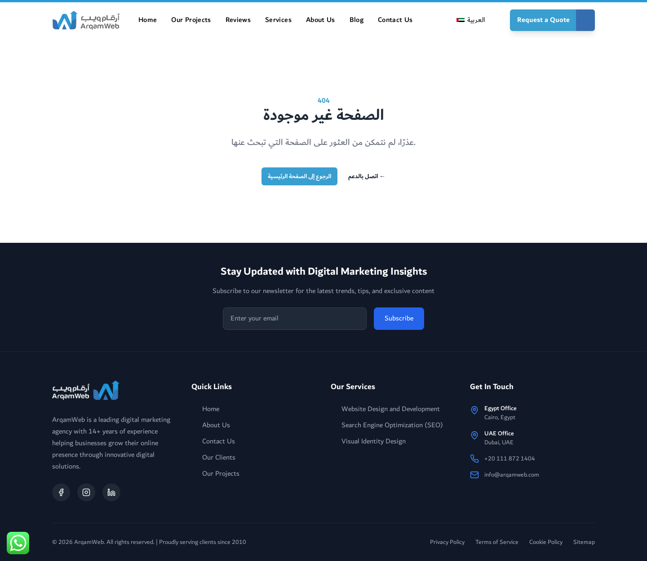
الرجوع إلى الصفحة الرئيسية (299, 176)
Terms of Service (496, 542)
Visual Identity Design (368, 441)
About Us (320, 20)
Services (278, 20)
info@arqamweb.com (511, 474)
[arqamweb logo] (86, 390)
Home (147, 20)
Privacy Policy (447, 542)
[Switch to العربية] (470, 20)
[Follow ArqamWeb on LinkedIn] (111, 492)
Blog (356, 20)
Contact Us (395, 20)
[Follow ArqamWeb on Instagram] (86, 492)
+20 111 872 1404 (509, 458)
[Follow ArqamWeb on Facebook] (61, 492)
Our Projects (191, 20)
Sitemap (584, 542)
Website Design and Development (385, 409)
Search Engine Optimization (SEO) (387, 425)
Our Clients (213, 457)
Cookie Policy (546, 542)
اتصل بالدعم (367, 176)
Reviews (238, 20)
